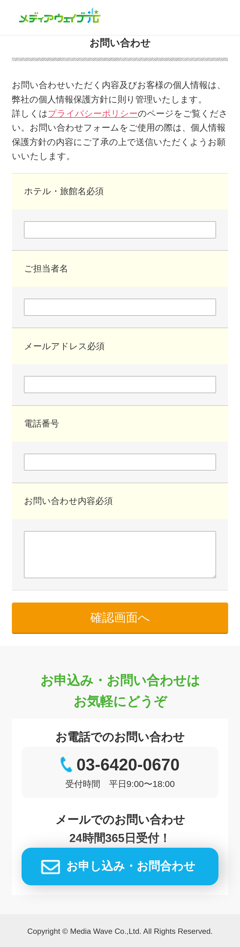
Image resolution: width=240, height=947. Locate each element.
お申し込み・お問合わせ (130, 866)
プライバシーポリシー (93, 113)
